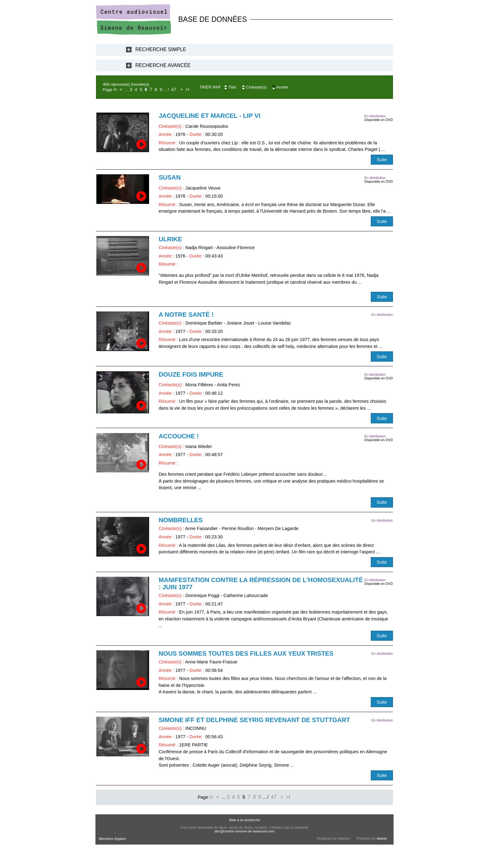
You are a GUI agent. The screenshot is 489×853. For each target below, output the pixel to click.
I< (115, 89)
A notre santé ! (186, 314)
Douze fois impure (191, 374)
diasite (382, 838)
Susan (170, 177)
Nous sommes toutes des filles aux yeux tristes (246, 653)
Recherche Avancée (163, 65)
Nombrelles (181, 520)
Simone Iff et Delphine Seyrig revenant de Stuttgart (254, 719)
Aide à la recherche (244, 820)
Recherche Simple (160, 49)
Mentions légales (112, 839)
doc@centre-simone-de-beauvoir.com (244, 831)
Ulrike (170, 239)
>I (187, 89)
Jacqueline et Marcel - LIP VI (209, 115)
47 (173, 89)
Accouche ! (179, 436)
